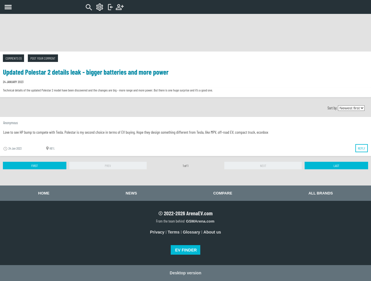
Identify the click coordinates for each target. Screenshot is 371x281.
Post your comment (42, 58)
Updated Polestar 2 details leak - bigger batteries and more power (86, 72)
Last (336, 166)
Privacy (157, 232)
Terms (174, 232)
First (34, 166)
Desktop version (185, 273)
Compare (222, 193)
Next (263, 166)
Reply (361, 148)
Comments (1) (13, 58)
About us (212, 232)
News (131, 193)
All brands (320, 193)
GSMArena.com (200, 221)
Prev (108, 166)
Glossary (191, 232)
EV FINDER (186, 250)
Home (44, 193)
